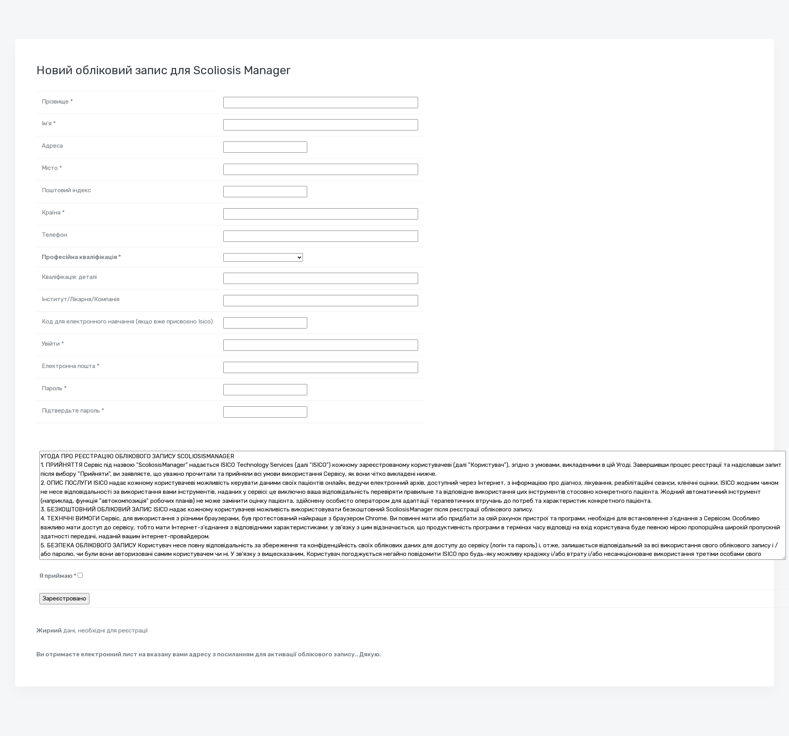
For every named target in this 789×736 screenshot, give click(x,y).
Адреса (52, 145)
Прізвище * (57, 101)
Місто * (52, 167)
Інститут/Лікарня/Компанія (80, 299)
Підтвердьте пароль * (73, 410)
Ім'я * (49, 123)
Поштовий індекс (66, 190)
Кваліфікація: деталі (69, 276)
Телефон (54, 234)
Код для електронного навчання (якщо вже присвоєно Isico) (127, 321)
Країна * (53, 212)
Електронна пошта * (71, 366)
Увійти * (53, 343)
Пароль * (54, 388)
